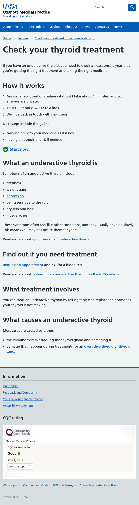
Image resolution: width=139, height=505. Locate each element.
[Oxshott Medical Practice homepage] (26, 11)
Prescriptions (36, 27)
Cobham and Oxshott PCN (40, 485)
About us (71, 27)
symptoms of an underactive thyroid (61, 239)
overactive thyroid (98, 346)
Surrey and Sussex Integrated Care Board (92, 485)
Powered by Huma (15, 497)
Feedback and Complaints (20, 392)
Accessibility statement (18, 405)
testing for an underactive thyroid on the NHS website (75, 274)
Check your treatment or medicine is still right (65, 38)
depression (15, 196)
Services (55, 27)
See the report (18, 466)
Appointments (13, 27)
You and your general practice (23, 399)
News (86, 27)
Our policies (10, 386)
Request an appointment (23, 265)
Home (118, 27)
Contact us (102, 27)
